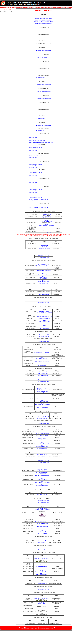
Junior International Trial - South (42, 416)
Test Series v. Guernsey (44, 314)
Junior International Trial (44, 293)
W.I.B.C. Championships (46, 232)
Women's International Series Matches (43, 18)
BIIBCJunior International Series (43, 274)
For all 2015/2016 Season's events (43, 91)
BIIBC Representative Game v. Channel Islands (42, 438)
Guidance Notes (35, 627)
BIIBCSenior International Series (43, 281)
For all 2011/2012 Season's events (43, 118)
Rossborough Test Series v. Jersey (42, 392)
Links (40, 627)
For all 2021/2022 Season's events (43, 57)
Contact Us (48, 627)
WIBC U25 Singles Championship (43, 270)
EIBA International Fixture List (35, 136)
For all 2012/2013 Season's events (43, 111)
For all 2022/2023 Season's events (43, 50)
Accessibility (22, 627)
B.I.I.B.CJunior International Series (46, 221)
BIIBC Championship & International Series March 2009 (41, 142)
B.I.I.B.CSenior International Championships (46, 225)
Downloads (28, 627)
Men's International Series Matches (43, 17)
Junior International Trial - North (42, 415)
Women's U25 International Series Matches (43, 21)
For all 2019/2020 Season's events (43, 64)
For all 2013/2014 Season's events (43, 105)
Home (4, 7)
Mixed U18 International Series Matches (43, 23)
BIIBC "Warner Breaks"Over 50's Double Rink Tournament (42, 470)
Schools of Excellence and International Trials (38, 199)
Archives (17, 627)
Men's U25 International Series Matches (43, 20)
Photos (43, 627)
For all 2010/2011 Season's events (43, 125)
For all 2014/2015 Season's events (43, 98)
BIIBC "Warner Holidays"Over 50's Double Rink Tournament (43, 265)
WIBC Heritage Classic (42, 394)
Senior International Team (43, 257)
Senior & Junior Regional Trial (44, 246)
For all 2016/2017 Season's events (43, 84)
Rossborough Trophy (46, 214)
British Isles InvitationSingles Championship (46, 217)
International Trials (33, 137)
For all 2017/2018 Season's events (43, 77)
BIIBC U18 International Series (41, 603)
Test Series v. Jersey (43, 268)
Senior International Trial (44, 248)
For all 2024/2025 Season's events (43, 36)
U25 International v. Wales (46, 219)
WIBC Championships (43, 283)
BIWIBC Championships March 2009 (37, 140)
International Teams (33, 139)
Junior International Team (43, 255)
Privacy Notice (55, 627)
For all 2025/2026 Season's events (43, 30)
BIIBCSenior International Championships (43, 277)
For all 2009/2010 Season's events (43, 130)
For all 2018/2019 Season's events (43, 71)
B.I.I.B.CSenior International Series (46, 228)
